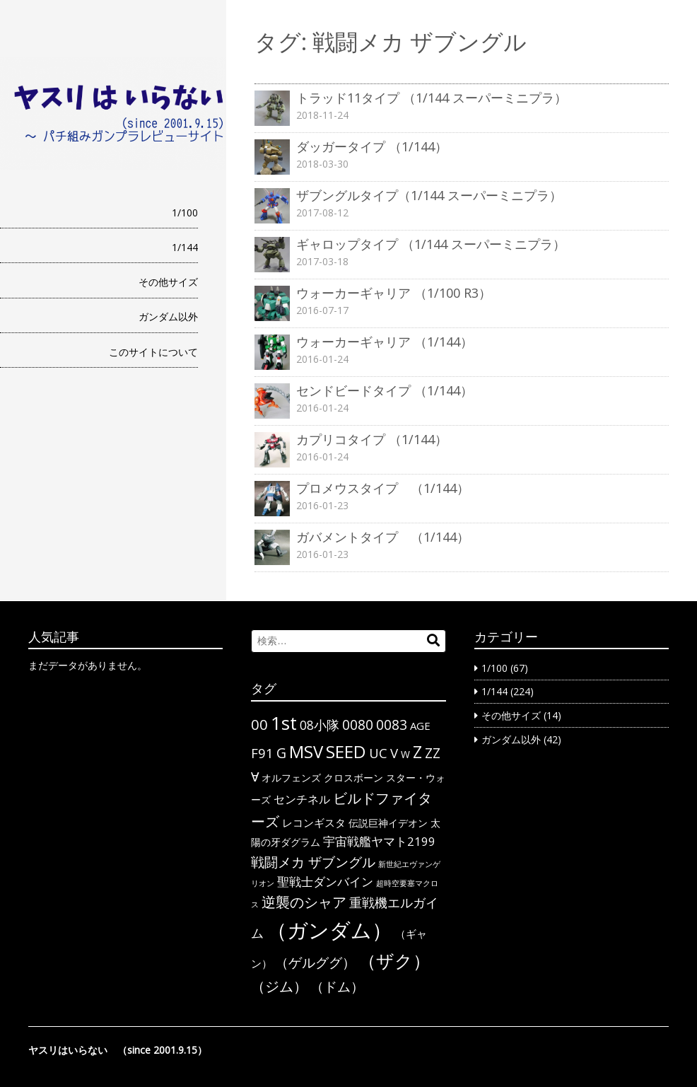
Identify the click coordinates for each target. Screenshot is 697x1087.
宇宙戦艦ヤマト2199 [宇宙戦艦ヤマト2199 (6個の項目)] (379, 841)
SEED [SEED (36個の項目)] (346, 751)
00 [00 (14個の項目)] (259, 724)
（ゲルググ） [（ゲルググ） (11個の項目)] (315, 962)
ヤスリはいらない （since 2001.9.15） (117, 1050)
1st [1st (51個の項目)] (284, 723)
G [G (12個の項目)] (281, 752)
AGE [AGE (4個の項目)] (420, 726)
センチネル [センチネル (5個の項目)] (302, 799)
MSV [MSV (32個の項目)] (306, 751)
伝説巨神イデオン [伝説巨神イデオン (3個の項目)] (388, 823)
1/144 (185, 247)
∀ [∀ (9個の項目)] (255, 776)
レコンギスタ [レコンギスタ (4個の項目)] (314, 822)
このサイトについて (153, 352)
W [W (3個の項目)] (405, 754)
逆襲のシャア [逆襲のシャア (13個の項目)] (304, 902)
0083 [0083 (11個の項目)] (391, 725)
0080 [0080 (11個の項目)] (357, 725)
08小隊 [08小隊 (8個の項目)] (319, 724)
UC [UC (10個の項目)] (378, 753)
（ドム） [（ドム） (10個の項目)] (337, 986)
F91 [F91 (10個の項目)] (262, 753)
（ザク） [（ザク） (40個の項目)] (394, 960)
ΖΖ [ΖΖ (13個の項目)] (432, 752)
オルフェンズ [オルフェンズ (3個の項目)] (291, 777)
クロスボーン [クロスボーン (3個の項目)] (353, 777)
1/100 (185, 212)
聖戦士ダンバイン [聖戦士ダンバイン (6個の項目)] (325, 881)
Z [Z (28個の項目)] (417, 751)
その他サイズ (168, 282)
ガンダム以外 (168, 316)
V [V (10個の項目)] (394, 753)
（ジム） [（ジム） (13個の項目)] (279, 986)
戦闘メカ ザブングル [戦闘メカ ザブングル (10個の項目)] (313, 862)
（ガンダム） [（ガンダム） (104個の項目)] (329, 930)
